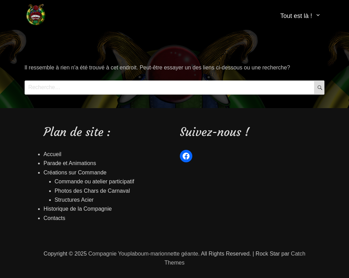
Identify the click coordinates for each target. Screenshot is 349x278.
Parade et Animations (70, 163)
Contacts (54, 218)
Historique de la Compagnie (78, 209)
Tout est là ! (296, 15)
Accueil (53, 154)
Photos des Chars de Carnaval (92, 191)
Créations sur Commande (75, 172)
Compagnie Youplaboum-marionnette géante (143, 254)
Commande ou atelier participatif (94, 181)
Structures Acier (74, 200)
